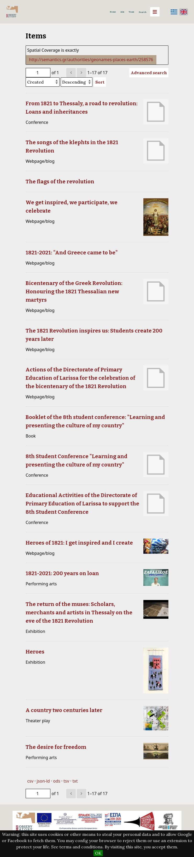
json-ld (43, 781)
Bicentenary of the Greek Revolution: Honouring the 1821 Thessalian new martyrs (74, 291)
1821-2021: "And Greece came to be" (72, 252)
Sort (99, 82)
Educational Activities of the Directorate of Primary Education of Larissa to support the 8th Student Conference (82, 503)
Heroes (35, 652)
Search (142, 12)
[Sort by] (43, 82)
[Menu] (155, 11)
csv (30, 781)
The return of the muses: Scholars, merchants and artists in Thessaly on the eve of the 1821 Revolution (79, 612)
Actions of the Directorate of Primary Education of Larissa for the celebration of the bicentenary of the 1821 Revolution (80, 377)
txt (75, 781)
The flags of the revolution (60, 181)
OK (98, 853)
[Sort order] (76, 82)
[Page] (38, 72)
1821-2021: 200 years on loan (62, 573)
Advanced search (149, 72)
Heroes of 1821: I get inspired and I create (79, 543)
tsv (66, 781)
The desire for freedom (56, 747)
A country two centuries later (64, 710)
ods (56, 781)
